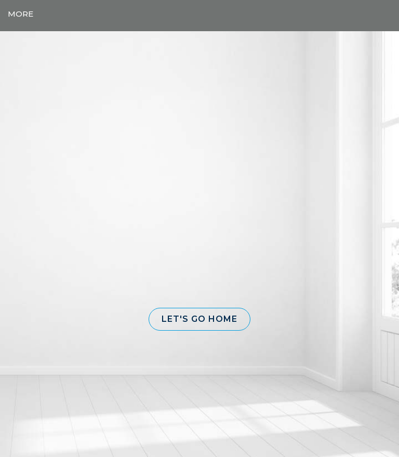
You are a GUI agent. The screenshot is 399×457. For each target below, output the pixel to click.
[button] (199, 319)
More (20, 14)
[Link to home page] (199, 14)
